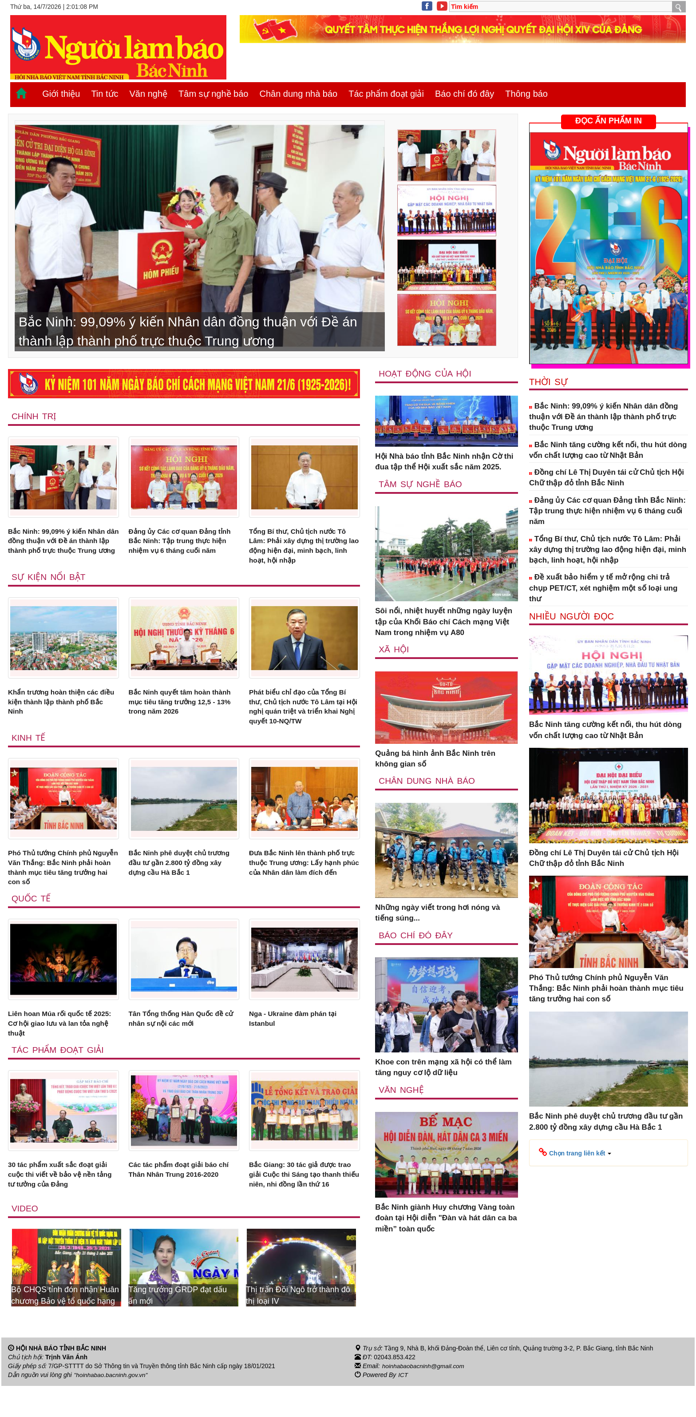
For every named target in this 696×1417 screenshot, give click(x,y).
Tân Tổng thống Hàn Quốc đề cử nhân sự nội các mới (181, 1033)
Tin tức (104, 94)
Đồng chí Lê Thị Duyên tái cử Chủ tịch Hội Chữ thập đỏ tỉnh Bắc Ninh (606, 477)
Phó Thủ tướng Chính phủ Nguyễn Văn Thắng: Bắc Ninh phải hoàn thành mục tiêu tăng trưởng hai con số (63, 878)
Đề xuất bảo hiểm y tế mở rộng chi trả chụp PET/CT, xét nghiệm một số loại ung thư (603, 588)
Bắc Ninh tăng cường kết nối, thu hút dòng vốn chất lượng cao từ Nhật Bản (608, 450)
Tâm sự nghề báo (213, 94)
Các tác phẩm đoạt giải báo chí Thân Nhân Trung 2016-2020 (178, 1193)
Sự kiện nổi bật (49, 581)
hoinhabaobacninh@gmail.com (424, 1397)
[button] (575, 1152)
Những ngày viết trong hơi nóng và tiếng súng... (437, 913)
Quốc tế (31, 912)
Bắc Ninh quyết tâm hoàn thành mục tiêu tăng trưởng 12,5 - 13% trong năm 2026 (178, 708)
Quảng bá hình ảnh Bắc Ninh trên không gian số (435, 759)
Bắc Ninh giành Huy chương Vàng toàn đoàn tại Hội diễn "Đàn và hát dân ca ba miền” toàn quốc (446, 1219)
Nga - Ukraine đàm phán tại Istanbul (298, 1033)
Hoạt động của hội (426, 373)
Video (25, 1240)
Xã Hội (394, 650)
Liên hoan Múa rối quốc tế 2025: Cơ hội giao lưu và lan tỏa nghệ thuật (57, 1039)
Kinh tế (29, 747)
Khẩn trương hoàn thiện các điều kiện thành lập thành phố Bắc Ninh (61, 708)
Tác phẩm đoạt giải (386, 94)
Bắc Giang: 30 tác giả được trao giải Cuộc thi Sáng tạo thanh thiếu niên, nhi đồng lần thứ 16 (302, 1198)
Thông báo (526, 94)
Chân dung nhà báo (298, 94)
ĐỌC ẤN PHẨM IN (608, 120)
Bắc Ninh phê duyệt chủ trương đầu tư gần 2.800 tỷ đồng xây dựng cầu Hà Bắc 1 (180, 873)
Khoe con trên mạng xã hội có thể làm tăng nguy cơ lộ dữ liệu (443, 1068)
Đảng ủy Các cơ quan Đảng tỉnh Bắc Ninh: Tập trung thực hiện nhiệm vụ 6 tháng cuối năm (182, 548)
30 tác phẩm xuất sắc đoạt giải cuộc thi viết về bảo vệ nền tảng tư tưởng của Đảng (63, 1193)
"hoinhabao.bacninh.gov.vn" (112, 1406)
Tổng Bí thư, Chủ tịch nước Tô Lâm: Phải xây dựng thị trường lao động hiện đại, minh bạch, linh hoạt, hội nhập (303, 548)
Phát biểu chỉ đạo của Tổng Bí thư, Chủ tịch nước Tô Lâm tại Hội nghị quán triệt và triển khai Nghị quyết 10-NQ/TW (303, 713)
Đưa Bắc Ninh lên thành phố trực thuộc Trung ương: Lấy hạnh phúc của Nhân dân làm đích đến (301, 878)
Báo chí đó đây (464, 94)
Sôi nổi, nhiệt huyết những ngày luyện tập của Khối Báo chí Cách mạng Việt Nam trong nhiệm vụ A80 (443, 622)
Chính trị (34, 416)
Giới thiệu (61, 94)
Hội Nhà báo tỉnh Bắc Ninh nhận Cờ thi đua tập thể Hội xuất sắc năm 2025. (444, 462)
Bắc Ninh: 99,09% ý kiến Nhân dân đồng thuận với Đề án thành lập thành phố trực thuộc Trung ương (62, 548)
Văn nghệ (149, 94)
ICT (403, 1406)
